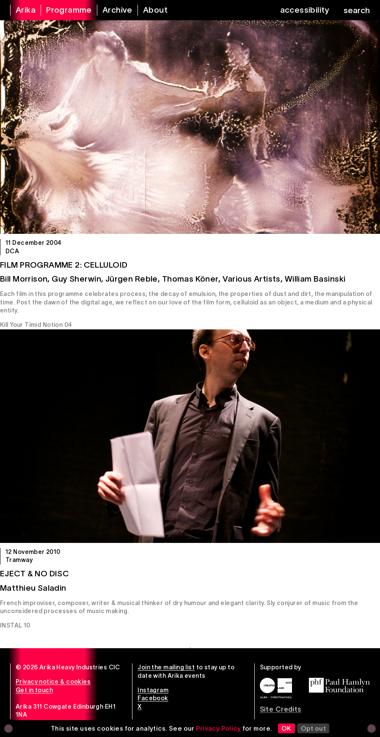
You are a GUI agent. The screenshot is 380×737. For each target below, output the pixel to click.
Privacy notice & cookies (53, 681)
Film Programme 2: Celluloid (63, 264)
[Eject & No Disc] (190, 436)
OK (286, 728)
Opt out (313, 728)
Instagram (153, 690)
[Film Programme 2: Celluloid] (190, 127)
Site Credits (280, 709)
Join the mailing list (166, 667)
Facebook (153, 698)
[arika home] (20, 10)
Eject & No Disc (34, 573)
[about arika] (150, 10)
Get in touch (34, 690)
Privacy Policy (218, 728)
